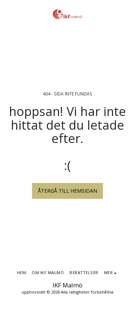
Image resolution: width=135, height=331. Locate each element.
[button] (8, 13)
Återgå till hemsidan (67, 190)
